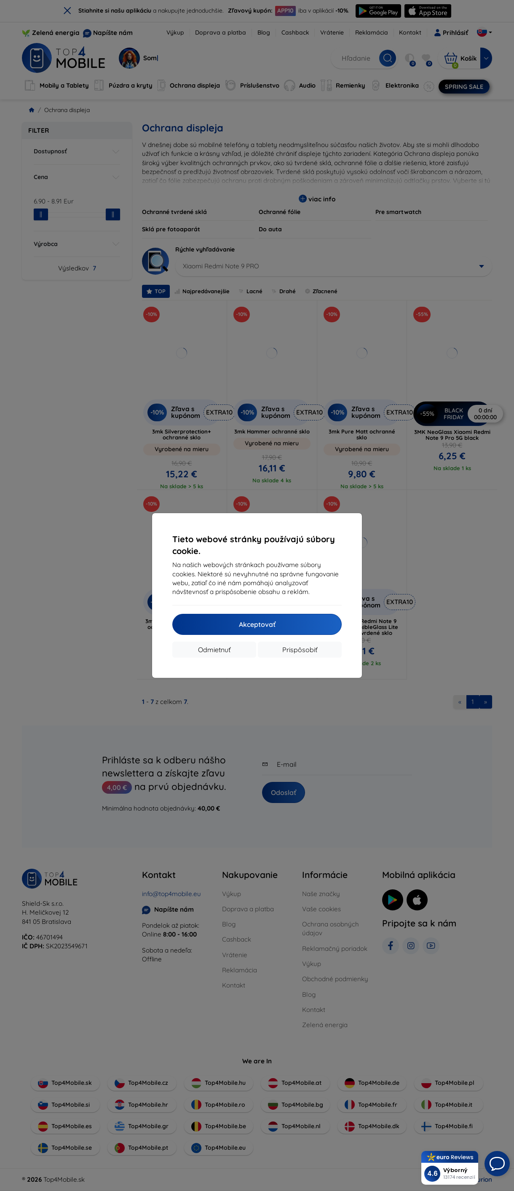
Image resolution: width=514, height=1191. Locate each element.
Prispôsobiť (299, 649)
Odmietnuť (214, 649)
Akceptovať (257, 624)
